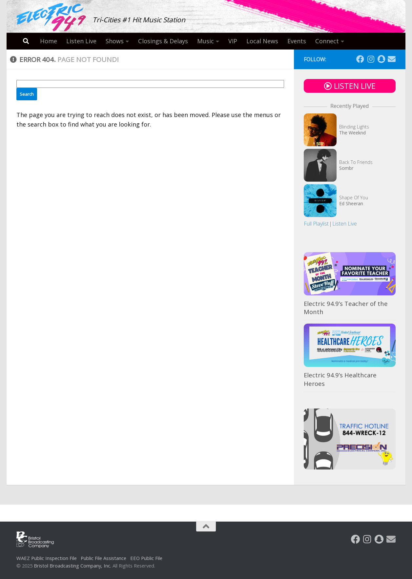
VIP (232, 41)
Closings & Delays (163, 41)
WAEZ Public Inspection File (46, 558)
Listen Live (81, 41)
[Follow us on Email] (392, 59)
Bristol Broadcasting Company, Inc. (72, 565)
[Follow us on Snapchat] (381, 59)
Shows (115, 41)
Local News (262, 41)
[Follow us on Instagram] (371, 59)
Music (205, 41)
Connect (327, 41)
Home (48, 41)
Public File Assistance (103, 558)
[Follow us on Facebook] (360, 59)
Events (296, 41)
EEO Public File (146, 558)
